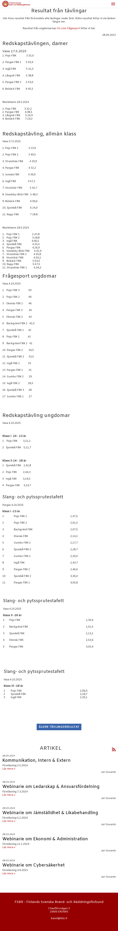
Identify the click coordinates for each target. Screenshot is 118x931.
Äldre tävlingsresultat (59, 727)
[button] (113, 3)
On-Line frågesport (68, 28)
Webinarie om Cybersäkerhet (33, 865)
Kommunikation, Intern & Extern (36, 760)
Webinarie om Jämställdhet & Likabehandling (50, 813)
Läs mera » (8, 768)
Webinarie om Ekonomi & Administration (45, 839)
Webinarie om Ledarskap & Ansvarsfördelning (50, 787)
